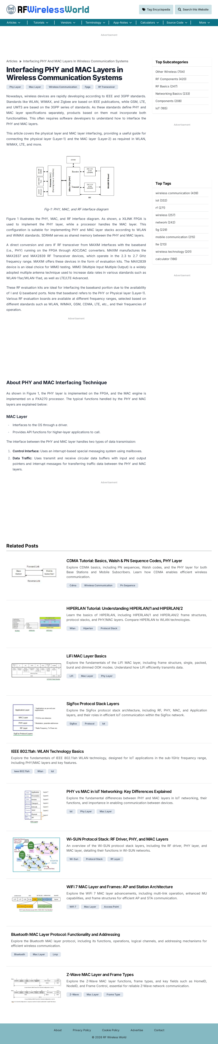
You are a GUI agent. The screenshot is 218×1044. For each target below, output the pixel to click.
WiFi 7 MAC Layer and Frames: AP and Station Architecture (119, 886)
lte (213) (161, 244)
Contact (159, 1030)
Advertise (137, 1030)
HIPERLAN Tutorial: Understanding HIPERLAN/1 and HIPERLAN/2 (124, 608)
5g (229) (161, 230)
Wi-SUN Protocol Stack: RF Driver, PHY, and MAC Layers (117, 839)
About (58, 1030)
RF (47, 9)
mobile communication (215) (175, 237)
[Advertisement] (109, 46)
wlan (72, 628)
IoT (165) (161, 108)
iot (103, 723)
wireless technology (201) (173, 251)
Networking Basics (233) (172, 94)
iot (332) (161, 200)
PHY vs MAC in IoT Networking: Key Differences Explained (119, 791)
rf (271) (160, 208)
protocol (89, 723)
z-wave (74, 994)
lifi (71, 675)
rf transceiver (106, 86)
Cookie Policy (110, 1030)
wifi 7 (73, 906)
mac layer (35, 86)
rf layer (115, 859)
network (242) (165, 222)
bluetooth (19, 954)
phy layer (15, 86)
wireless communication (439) (176, 193)
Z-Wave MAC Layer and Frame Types (100, 974)
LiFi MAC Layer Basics (86, 656)
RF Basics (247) (166, 86)
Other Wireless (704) (170, 72)
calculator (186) (166, 259)
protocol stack (109, 628)
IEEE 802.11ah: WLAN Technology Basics (47, 751)
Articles (12, 61)
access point (111, 906)
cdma (73, 585)
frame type (113, 994)
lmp (55, 954)
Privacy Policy (82, 1030)
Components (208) (168, 101)
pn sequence (127, 585)
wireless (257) (165, 215)
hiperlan (88, 628)
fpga (87, 86)
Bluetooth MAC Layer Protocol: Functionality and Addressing (65, 934)
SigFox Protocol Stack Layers (92, 703)
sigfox (73, 723)
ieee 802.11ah (21, 771)
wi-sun (74, 859)
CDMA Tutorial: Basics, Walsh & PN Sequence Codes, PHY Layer (124, 560)
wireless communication (63, 86)
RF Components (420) (170, 79)
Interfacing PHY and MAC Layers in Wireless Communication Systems (75, 61)
